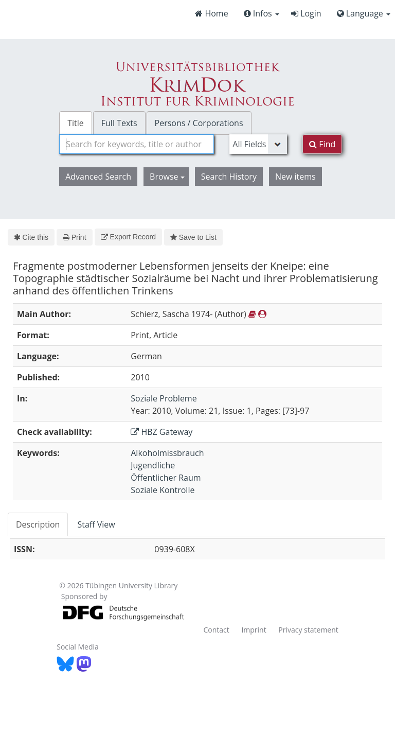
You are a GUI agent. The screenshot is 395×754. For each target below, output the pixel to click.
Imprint (253, 630)
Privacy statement (308, 630)
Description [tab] (38, 524)
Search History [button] (229, 176)
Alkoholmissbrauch (167, 453)
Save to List (193, 237)
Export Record (128, 237)
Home (211, 13)
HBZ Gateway (161, 431)
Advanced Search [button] (98, 176)
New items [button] (295, 176)
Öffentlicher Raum (166, 477)
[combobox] (136, 144)
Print (74, 237)
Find (322, 144)
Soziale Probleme (163, 398)
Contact (216, 630)
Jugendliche (153, 465)
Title (75, 123)
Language (363, 13)
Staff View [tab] (96, 524)
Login (306, 13)
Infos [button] (261, 13)
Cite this (31, 237)
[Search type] (258, 144)
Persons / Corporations (199, 123)
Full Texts (119, 123)
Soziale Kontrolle (162, 490)
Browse (167, 176)
